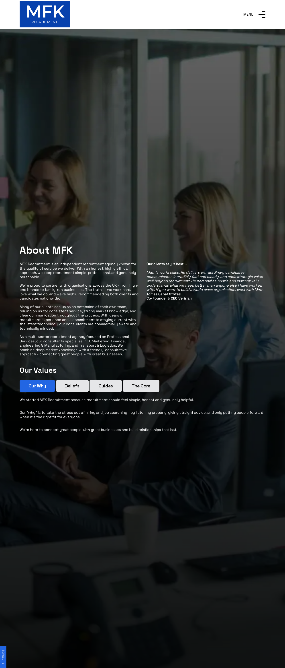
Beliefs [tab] (72, 386)
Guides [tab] (106, 386)
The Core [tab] (141, 386)
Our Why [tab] (37, 386)
